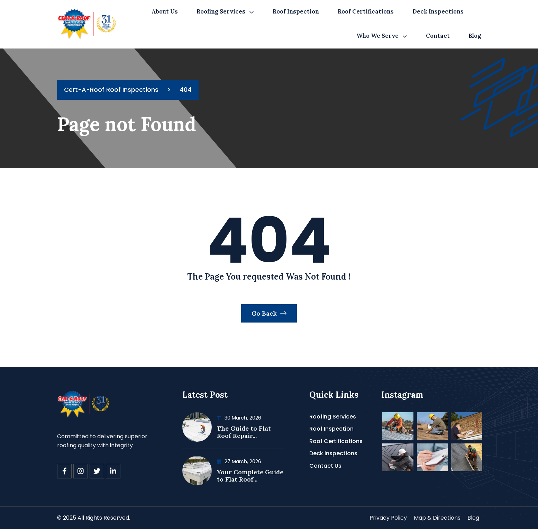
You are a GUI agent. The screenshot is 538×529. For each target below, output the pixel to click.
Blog (474, 35)
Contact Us (325, 466)
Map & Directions (437, 518)
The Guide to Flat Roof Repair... (244, 432)
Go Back (269, 313)
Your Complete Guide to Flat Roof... (250, 476)
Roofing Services (221, 11)
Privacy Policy (388, 518)
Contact (438, 35)
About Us (165, 11)
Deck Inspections (438, 11)
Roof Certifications (366, 11)
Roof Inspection (296, 11)
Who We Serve (377, 35)
